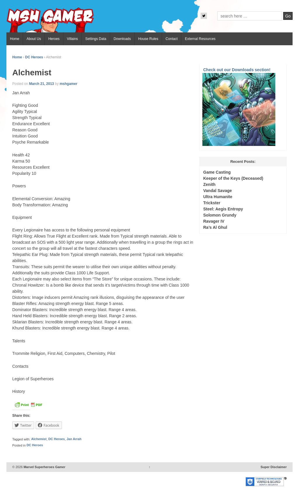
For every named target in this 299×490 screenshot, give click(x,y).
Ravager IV (213, 221)
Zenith (209, 184)
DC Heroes (34, 57)
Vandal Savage (217, 190)
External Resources (200, 39)
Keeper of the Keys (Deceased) (233, 178)
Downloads (122, 39)
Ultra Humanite (217, 196)
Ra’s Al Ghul (215, 227)
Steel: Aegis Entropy (223, 209)
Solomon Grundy (220, 215)
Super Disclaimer (273, 467)
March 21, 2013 (41, 84)
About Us (34, 39)
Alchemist (39, 439)
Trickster (211, 202)
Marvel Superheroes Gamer (44, 467)
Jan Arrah (74, 439)
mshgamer (68, 84)
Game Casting (217, 172)
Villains (72, 39)
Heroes (54, 39)
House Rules (148, 39)
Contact (172, 39)
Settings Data (95, 39)
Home (14, 39)
